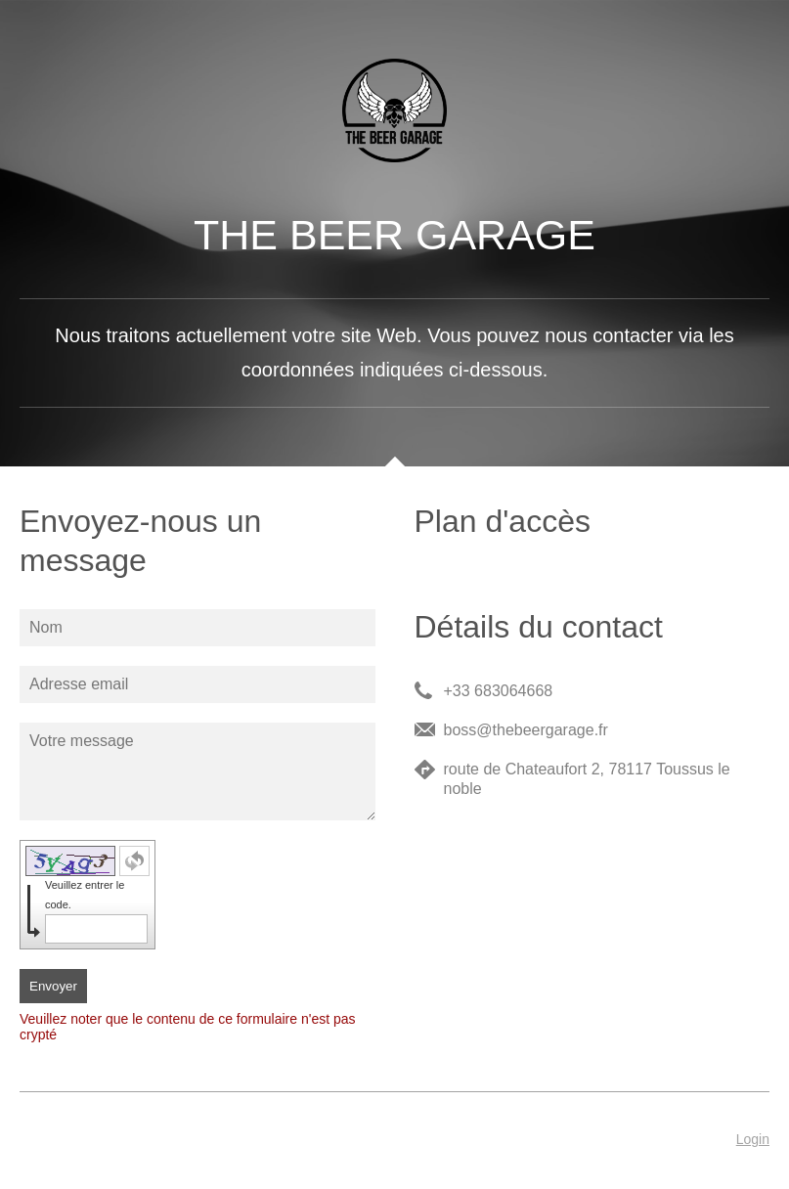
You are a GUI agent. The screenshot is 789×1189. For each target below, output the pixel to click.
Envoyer (53, 986)
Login (752, 1139)
